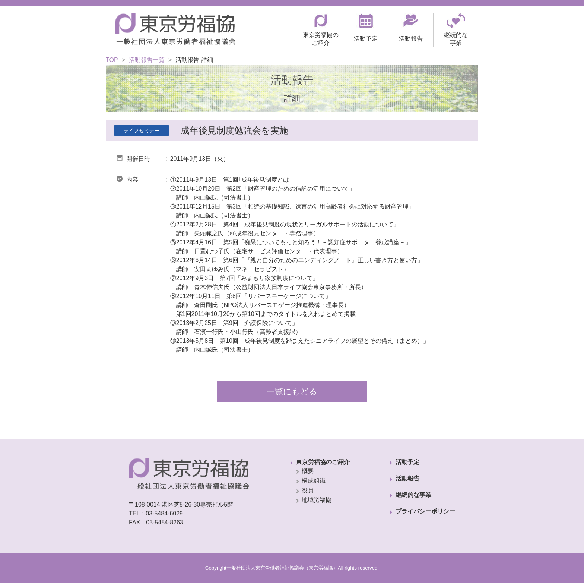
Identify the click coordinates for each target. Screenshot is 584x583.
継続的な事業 (413, 495)
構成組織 (314, 480)
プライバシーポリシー (425, 511)
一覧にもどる (292, 391)
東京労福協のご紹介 (323, 462)
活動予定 (407, 462)
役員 (308, 490)
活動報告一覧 (147, 60)
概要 (308, 471)
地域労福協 (316, 500)
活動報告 (407, 478)
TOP (112, 60)
